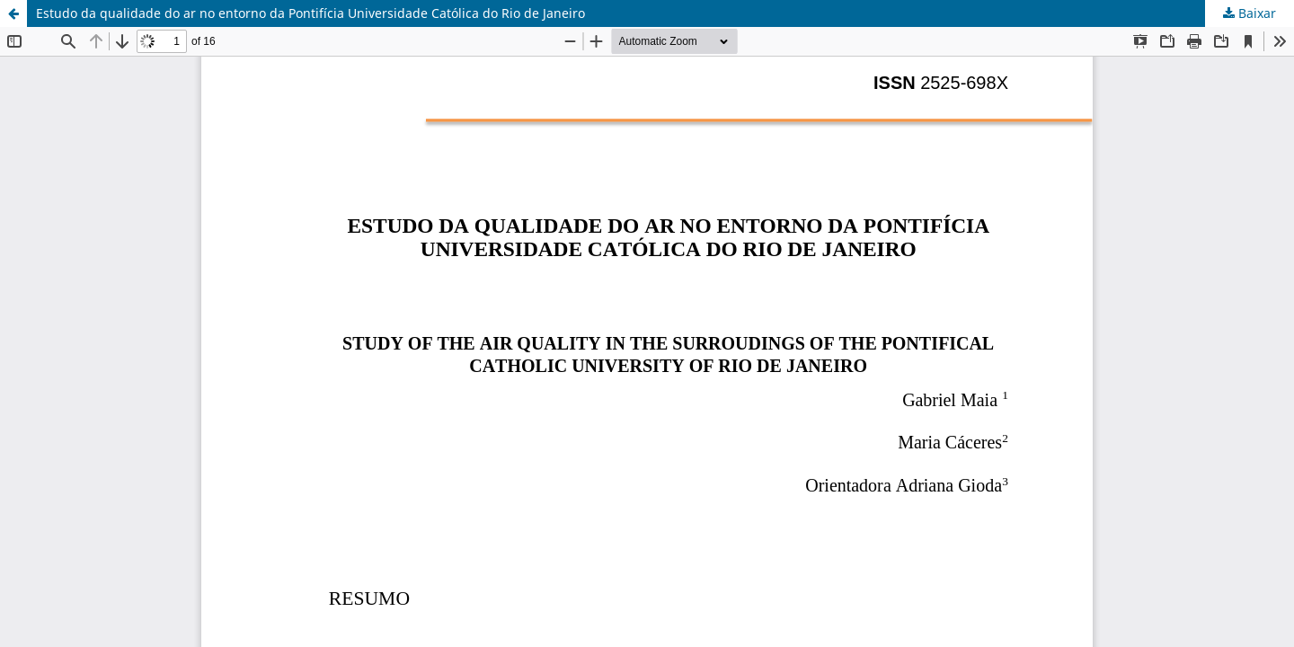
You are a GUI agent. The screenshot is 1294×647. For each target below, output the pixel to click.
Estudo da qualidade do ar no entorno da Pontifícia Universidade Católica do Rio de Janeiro (310, 13)
